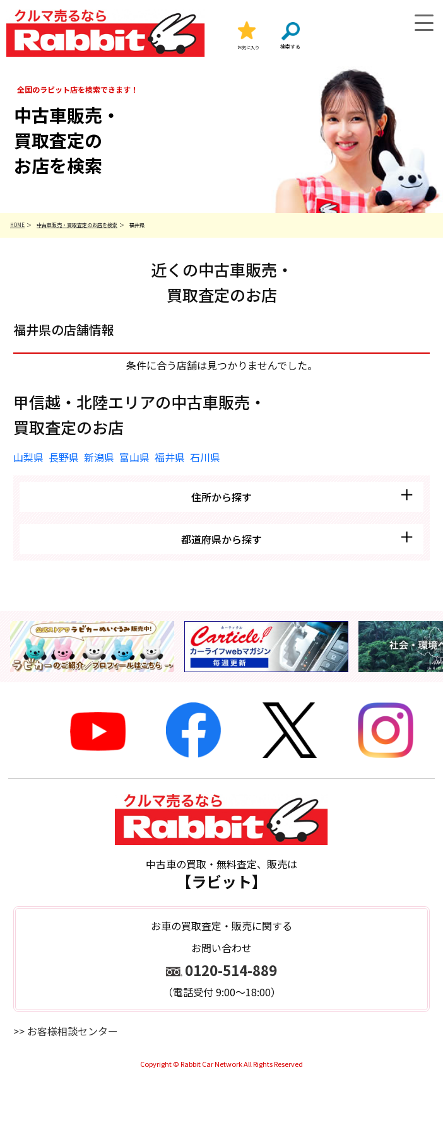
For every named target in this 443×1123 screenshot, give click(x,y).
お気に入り (248, 47)
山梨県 (28, 457)
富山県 (134, 457)
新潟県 (99, 457)
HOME (17, 224)
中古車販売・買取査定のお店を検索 (77, 224)
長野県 (64, 457)
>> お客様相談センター (65, 1031)
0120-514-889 (231, 970)
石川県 (205, 457)
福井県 (170, 457)
